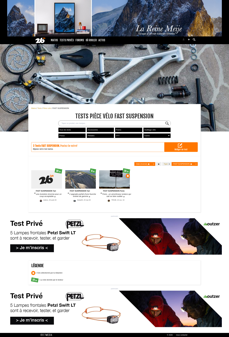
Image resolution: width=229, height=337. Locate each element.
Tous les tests (65, 130)
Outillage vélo (150, 130)
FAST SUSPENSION (61, 108)
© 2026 (170, 335)
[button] (188, 39)
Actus (101, 40)
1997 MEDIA (47, 335)
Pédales (91, 136)
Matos (54, 40)
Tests (40, 108)
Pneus (62, 136)
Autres (157, 136)
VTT (118, 136)
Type (167, 164)
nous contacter (182, 335)
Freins (118, 130)
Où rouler (91, 40)
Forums (80, 40)
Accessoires (93, 130)
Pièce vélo (47, 108)
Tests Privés (67, 40)
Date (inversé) (143, 164)
